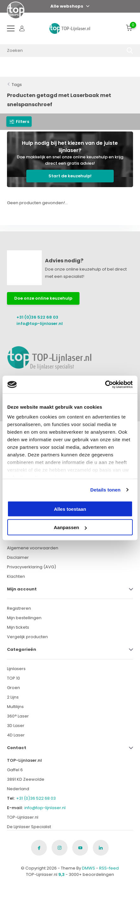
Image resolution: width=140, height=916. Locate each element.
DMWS (88, 868)
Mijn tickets (18, 627)
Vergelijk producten (27, 637)
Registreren (19, 608)
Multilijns (15, 707)
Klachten (16, 576)
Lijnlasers (16, 669)
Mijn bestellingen (24, 618)
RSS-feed (109, 868)
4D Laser (16, 735)
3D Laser (15, 726)
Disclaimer (18, 557)
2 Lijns (13, 697)
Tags (17, 85)
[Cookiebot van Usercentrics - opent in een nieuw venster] (105, 385)
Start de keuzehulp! (70, 176)
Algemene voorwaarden (32, 548)
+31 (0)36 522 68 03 (37, 317)
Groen (13, 688)
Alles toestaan (70, 508)
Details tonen (105, 489)
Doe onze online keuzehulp (43, 298)
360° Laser (18, 716)
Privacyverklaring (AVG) (31, 567)
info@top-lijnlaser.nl (39, 324)
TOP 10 (13, 678)
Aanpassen (70, 527)
